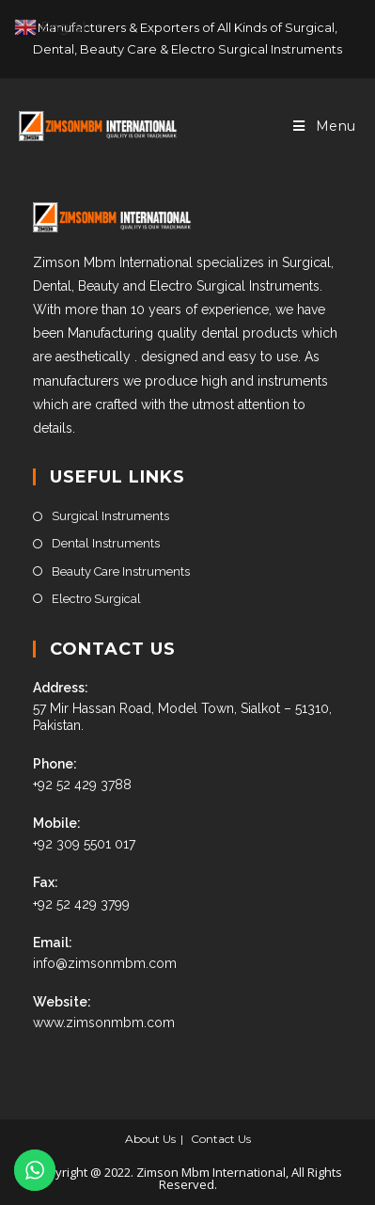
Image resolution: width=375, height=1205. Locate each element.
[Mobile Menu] (324, 126)
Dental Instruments (106, 543)
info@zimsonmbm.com (105, 963)
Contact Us (221, 1139)
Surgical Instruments (110, 516)
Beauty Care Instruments (121, 571)
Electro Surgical (96, 599)
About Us (150, 1139)
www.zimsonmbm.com (104, 1022)
